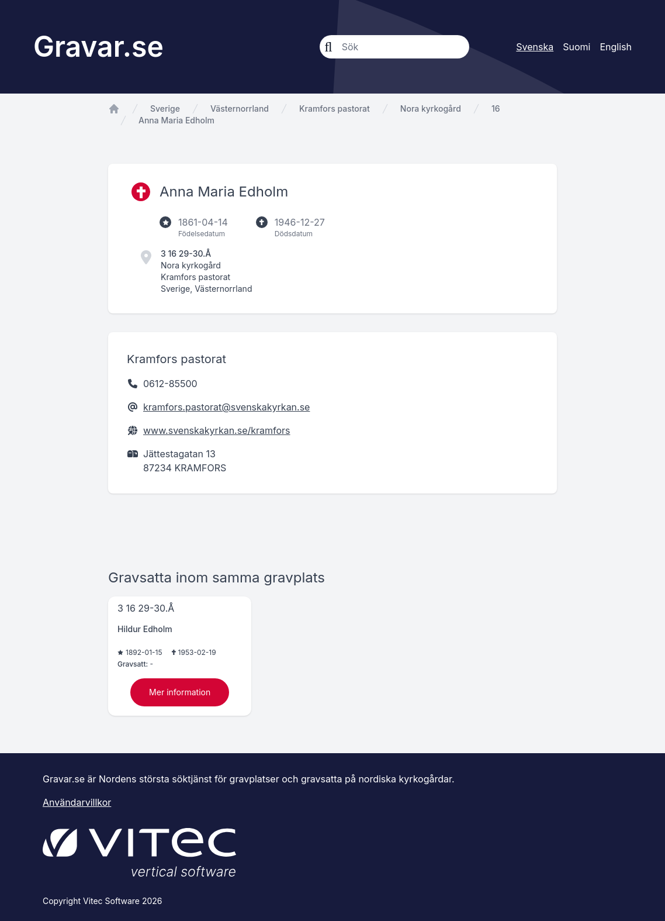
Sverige (165, 108)
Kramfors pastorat (334, 108)
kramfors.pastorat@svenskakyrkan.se (226, 407)
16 (495, 108)
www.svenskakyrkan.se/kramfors (216, 430)
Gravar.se (98, 46)
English (616, 47)
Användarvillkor (77, 802)
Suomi (576, 47)
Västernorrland (239, 108)
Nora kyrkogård (430, 108)
